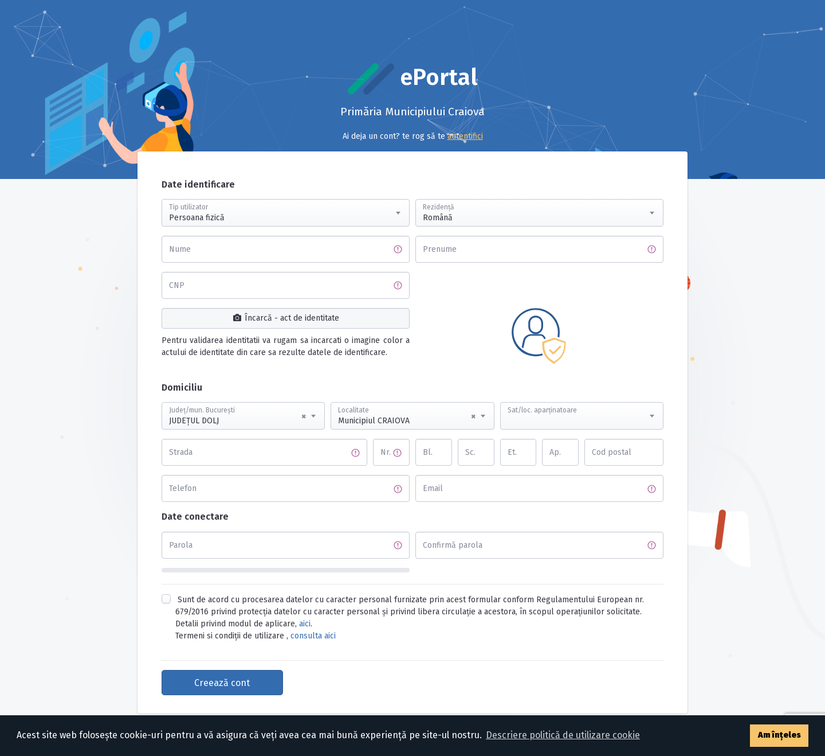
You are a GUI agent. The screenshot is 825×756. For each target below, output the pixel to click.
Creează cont (222, 682)
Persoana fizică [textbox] (197, 218)
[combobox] (286, 213)
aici (305, 624)
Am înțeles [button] (779, 735)
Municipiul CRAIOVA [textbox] (406, 416)
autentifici (465, 136)
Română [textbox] (438, 218)
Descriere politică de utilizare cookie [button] (563, 735)
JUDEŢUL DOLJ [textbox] (237, 416)
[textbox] (582, 405)
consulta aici (313, 636)
